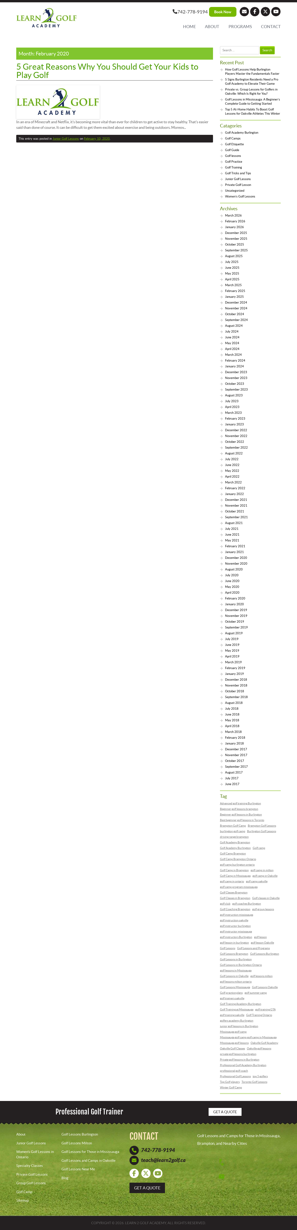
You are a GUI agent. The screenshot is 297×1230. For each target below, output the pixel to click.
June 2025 (232, 267)
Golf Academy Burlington (241, 132)
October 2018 (234, 691)
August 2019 (234, 633)
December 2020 (236, 558)
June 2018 (232, 714)
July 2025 (232, 262)
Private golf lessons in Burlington (239, 1059)
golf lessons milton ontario (236, 981)
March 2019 (233, 662)
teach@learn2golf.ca (163, 1160)
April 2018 (232, 726)
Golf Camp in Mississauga (235, 875)
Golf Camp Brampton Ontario (238, 859)
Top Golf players (230, 1081)
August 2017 (234, 772)
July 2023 (232, 401)
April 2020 (232, 592)
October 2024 (234, 314)
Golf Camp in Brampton (234, 870)
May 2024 (232, 343)
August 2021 (234, 523)
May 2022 (232, 471)
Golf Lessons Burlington (264, 953)
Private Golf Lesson (238, 185)
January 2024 (234, 366)
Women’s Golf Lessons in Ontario (35, 1154)
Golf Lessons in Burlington (236, 959)
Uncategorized (234, 190)
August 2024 (234, 325)
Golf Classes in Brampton (235, 898)
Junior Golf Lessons (66, 138)
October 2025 (234, 244)
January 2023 (234, 424)
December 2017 (236, 749)
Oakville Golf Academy (264, 1042)
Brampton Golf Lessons (262, 825)
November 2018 (236, 685)
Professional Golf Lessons (235, 1076)
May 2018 (232, 720)
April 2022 (232, 476)
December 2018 (236, 679)
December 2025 (236, 233)
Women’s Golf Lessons (240, 196)
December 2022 (236, 430)
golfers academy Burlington (236, 1020)
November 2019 (236, 616)
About (212, 26)
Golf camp (259, 847)
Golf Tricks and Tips (238, 173)
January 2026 (234, 227)
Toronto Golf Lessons (254, 1081)
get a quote (147, 1187)
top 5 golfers (260, 1076)
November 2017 (236, 755)
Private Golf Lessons (32, 1174)
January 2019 (234, 674)
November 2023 (236, 378)
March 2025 (233, 285)
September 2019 (236, 627)
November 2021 (236, 505)
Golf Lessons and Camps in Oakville (88, 1160)
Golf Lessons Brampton (234, 953)
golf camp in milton (262, 870)
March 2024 (233, 354)
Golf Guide (232, 150)
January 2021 (234, 552)
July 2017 (232, 778)
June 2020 (232, 581)
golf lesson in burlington (234, 942)
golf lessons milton (261, 976)
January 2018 (234, 743)
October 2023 (234, 383)
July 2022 (232, 459)
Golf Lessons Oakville (265, 987)
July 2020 (232, 575)
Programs (240, 26)
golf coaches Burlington (246, 903)
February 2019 (235, 668)
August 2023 (234, 395)
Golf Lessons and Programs (253, 948)
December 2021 (236, 500)
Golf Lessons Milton (76, 1143)
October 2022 (234, 441)
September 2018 (236, 697)
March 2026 (233, 215)
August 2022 (234, 453)
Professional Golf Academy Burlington (243, 1065)
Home (189, 26)
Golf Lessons (227, 948)
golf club (225, 903)
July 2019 (232, 639)
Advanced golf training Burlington (240, 803)
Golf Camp (24, 1192)
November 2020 (236, 563)
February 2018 (235, 737)
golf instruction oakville (234, 920)
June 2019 (232, 645)
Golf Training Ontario (259, 1014)
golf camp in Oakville (265, 875)
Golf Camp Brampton (233, 853)
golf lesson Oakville (262, 942)
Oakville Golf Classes (232, 1048)
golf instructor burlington (235, 925)
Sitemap (22, 1200)
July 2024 (232, 331)
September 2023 (236, 389)
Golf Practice (233, 161)
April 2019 (232, 656)
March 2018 (233, 732)
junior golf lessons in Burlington (239, 1026)
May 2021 (232, 540)
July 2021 (232, 529)
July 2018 (232, 708)
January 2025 (234, 296)
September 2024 (236, 320)
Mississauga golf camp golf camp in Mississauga (248, 1037)
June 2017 (232, 784)
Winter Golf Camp (231, 1087)
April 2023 (232, 407)
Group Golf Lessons (31, 1183)
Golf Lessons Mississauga (235, 987)
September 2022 (236, 447)
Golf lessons (233, 156)
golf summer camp (256, 992)
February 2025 (235, 291)
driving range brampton (234, 836)
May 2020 (232, 587)
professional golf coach (234, 1070)
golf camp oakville (257, 881)
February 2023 (235, 418)
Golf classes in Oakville (266, 898)
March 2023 (233, 412)
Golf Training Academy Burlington (240, 1003)
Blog (64, 1178)
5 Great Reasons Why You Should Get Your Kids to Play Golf (107, 71)
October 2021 (234, 511)
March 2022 (233, 482)
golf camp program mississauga (239, 886)
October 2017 (234, 761)
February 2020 (235, 598)
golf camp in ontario (232, 881)
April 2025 (232, 279)
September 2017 (236, 766)
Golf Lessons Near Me (78, 1169)
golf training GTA (265, 1009)
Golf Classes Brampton (234, 892)
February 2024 (235, 360)
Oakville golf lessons (259, 1048)
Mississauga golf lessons (234, 1042)
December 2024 (236, 302)
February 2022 (235, 488)
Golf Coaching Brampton (235, 909)
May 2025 (232, 273)
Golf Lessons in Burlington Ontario (241, 964)
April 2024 (232, 349)
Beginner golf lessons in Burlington (241, 814)
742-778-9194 (190, 11)
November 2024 (236, 308)
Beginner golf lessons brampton (239, 808)
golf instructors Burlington (236, 937)
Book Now (222, 12)
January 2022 (234, 494)
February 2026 (235, 221)
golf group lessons (263, 909)
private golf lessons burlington (238, 1053)
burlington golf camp (232, 831)
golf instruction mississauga (236, 914)
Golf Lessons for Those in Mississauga (90, 1152)
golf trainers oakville (232, 998)
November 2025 (236, 238)
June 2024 (232, 337)
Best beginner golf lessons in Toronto (242, 820)
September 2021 (236, 517)
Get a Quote (225, 1112)
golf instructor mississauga (236, 931)
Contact (271, 26)
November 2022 (236, 436)
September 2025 (236, 250)
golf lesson (260, 937)
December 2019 (236, 610)
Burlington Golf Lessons (261, 831)
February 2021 (235, 546)
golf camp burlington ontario (237, 864)
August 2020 (234, 569)
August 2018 (234, 703)
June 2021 (232, 534)
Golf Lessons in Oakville (234, 976)
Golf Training (233, 167)
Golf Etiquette (234, 144)
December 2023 (236, 372)
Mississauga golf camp (233, 1031)
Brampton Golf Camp (233, 825)
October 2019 (234, 621)
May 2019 (232, 650)
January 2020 (234, 604)
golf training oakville (232, 1014)
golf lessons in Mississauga (236, 970)
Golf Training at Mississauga (236, 1009)
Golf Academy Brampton (235, 842)
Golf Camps (233, 138)
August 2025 (234, 256)
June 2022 (232, 465)
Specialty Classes (29, 1166)
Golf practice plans (231, 992)
